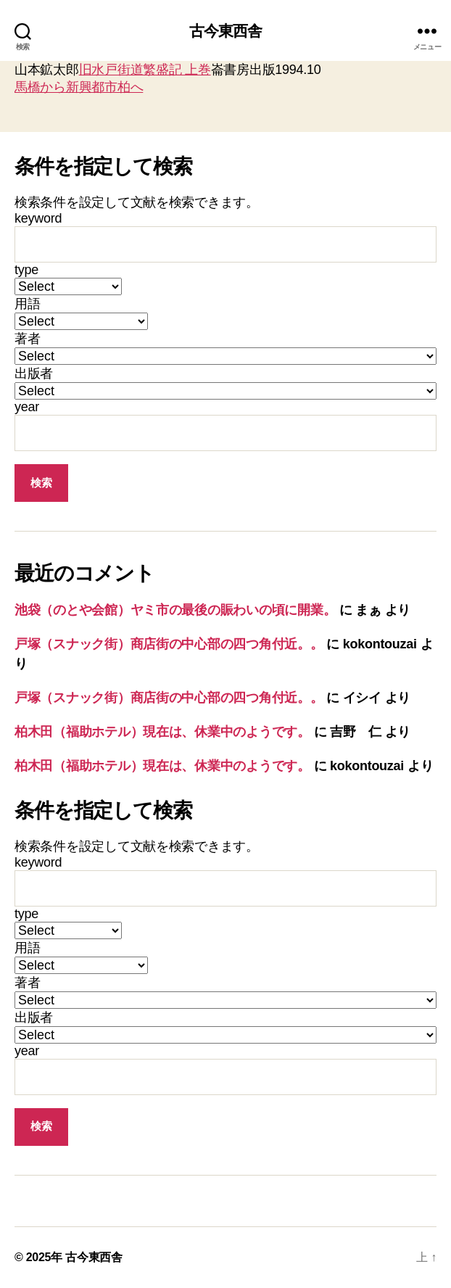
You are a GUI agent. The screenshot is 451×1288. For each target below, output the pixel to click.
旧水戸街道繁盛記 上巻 (145, 69)
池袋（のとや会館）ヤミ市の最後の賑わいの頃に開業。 (175, 610)
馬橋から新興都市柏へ (79, 87)
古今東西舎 (225, 30)
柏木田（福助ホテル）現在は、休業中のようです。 (162, 731)
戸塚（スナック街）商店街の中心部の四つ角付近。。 (169, 644)
